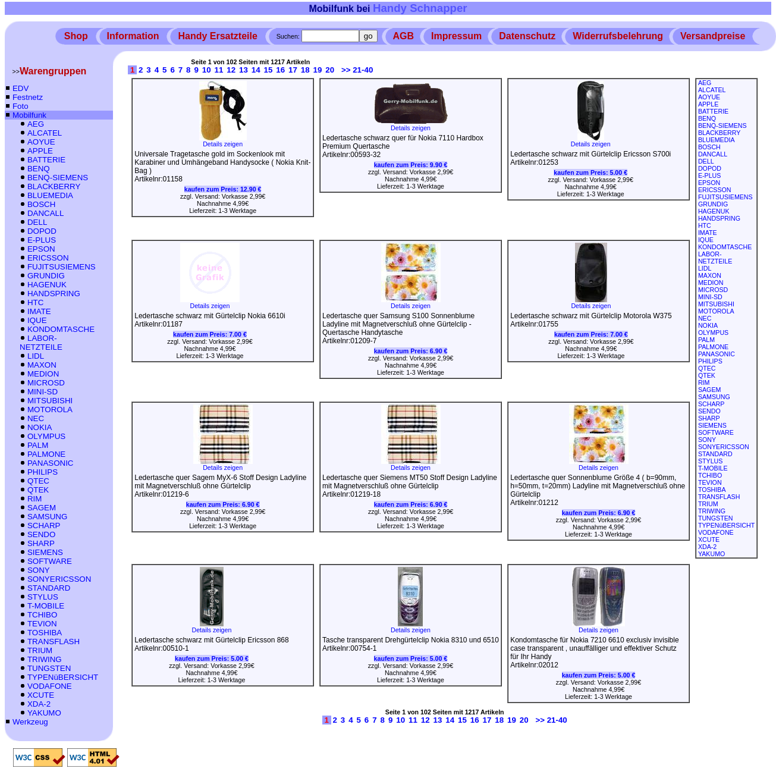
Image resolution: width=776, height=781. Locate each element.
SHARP (41, 543)
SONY (38, 570)
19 (317, 69)
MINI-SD (42, 391)
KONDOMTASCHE (61, 329)
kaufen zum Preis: (223, 189)
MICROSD (46, 382)
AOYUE (41, 141)
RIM (34, 498)
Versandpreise (712, 36)
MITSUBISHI (50, 400)
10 (206, 69)
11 (219, 69)
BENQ (38, 168)
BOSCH (41, 204)
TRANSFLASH (53, 641)
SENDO (41, 534)
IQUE (37, 320)
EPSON (41, 248)
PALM (37, 445)
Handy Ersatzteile (217, 36)
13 (243, 69)
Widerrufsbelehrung (618, 36)
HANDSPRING (53, 293)
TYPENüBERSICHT (62, 677)
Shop (76, 36)
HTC (35, 302)
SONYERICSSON (59, 579)
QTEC (38, 480)
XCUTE (40, 695)
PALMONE (46, 454)
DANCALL (45, 213)
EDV (20, 88)
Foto (20, 106)
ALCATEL (44, 132)
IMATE (39, 311)
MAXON (41, 364)
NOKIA (39, 427)
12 (231, 69)
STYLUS (42, 596)
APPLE (40, 150)
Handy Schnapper (420, 8)
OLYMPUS (46, 436)
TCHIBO (42, 614)
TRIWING (44, 659)
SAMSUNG (47, 516)
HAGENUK (47, 284)
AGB (403, 36)
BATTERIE (46, 159)
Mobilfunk (29, 115)
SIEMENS (45, 552)
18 (305, 69)
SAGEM (41, 507)
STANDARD (48, 588)
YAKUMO (44, 712)
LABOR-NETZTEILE (41, 343)
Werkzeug (30, 721)
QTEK (38, 489)
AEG (35, 124)
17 (292, 69)
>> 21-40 (357, 69)
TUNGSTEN (49, 668)
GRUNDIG (46, 275)
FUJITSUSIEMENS (61, 266)
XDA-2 (39, 704)
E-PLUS (41, 240)
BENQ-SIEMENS (57, 177)
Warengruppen (53, 71)
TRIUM (39, 650)
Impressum (456, 36)
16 (280, 69)
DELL (37, 222)
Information (133, 36)
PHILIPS (42, 472)
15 (268, 69)
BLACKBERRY (53, 186)
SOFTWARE (49, 561)
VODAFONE (49, 686)
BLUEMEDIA (50, 195)
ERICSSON (48, 257)
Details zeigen (223, 141)
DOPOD (41, 231)
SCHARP (44, 525)
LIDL (35, 356)
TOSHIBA (44, 632)
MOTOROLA (50, 409)
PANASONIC (50, 463)
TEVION (42, 623)
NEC (35, 418)
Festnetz (27, 97)
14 (256, 69)
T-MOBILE (45, 605)
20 (329, 69)
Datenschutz (527, 36)
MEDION (43, 373)
